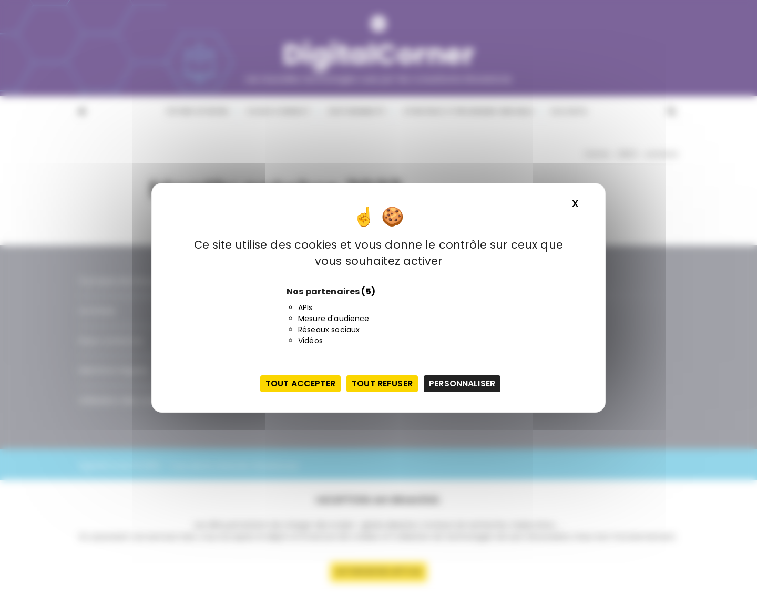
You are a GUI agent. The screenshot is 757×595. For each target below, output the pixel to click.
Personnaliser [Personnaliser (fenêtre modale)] (462, 383)
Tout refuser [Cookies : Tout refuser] (382, 383)
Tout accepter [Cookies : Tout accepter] (300, 383)
